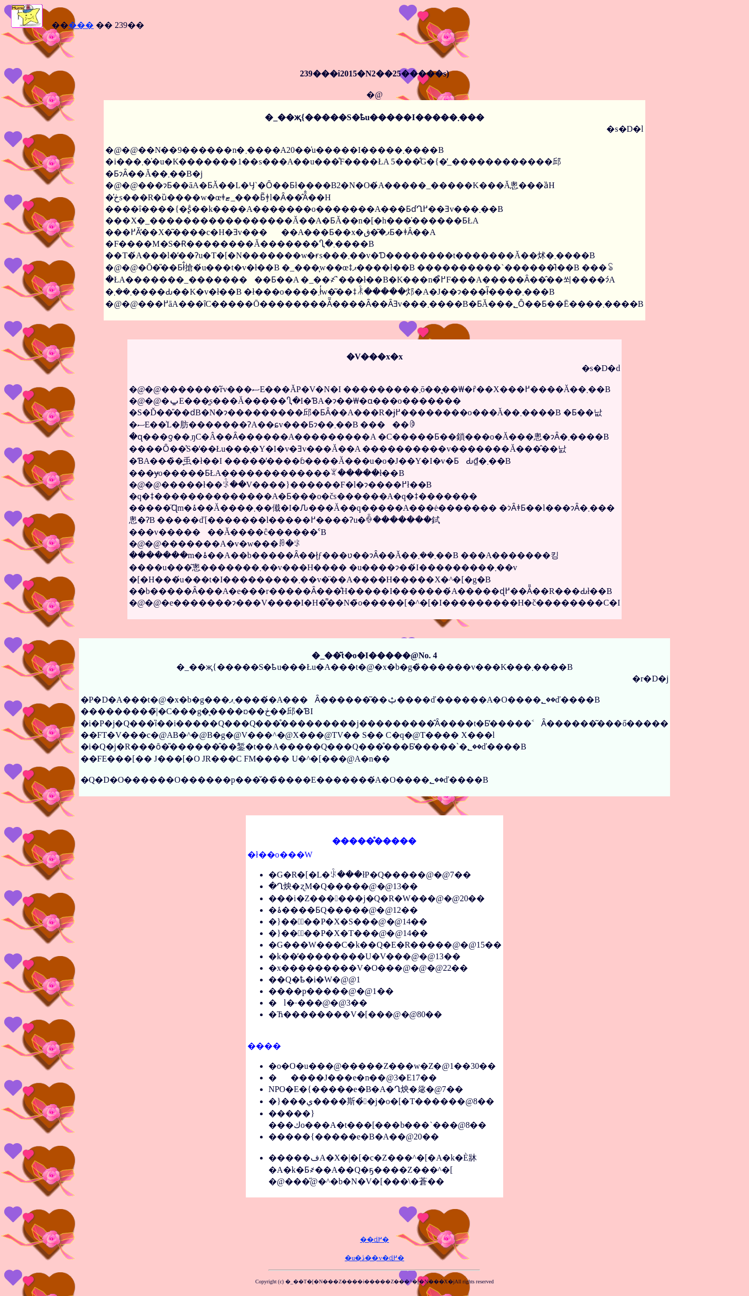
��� (81, 25)
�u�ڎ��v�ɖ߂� (374, 1258)
